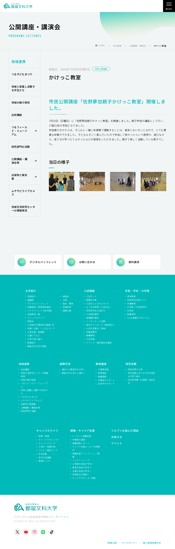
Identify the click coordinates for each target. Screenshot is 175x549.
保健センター (44, 460)
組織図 (31, 299)
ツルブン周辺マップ (47, 450)
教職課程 (102, 376)
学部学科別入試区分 (95, 310)
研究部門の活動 (20, 146)
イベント (116, 443)
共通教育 (131, 303)
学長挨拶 (67, 306)
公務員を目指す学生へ (82, 463)
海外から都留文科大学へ (73, 369)
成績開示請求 (92, 317)
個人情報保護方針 (152, 542)
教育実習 (102, 372)
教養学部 (131, 314)
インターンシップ (80, 460)
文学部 (130, 310)
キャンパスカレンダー (48, 439)
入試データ (91, 296)
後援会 (66, 296)
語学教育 (131, 296)
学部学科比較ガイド (136, 299)
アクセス (64, 516)
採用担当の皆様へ (80, 474)
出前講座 (16, 115)
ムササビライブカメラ (23, 192)
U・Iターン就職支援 (81, 436)
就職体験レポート (80, 443)
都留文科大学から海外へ (73, 372)
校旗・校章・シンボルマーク (41, 328)
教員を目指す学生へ (81, 467)
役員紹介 (32, 296)
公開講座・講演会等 (19, 160)
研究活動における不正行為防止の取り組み (141, 374)
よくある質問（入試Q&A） (99, 306)
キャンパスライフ (47, 430)
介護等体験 (103, 369)
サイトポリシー (130, 542)
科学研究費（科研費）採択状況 (141, 381)
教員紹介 (32, 342)
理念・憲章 (68, 303)
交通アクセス (34, 335)
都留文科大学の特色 (37, 346)
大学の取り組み (35, 338)
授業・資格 (43, 436)
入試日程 (90, 338)
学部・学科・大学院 (137, 291)
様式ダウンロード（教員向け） (100, 324)
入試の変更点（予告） (96, 328)
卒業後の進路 (78, 439)
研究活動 (131, 364)
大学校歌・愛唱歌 (36, 331)
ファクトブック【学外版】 (40, 310)
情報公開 (67, 310)
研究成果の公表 (135, 369)
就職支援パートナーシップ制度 (86, 455)
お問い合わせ (87, 262)
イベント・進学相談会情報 (98, 342)
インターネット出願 (95, 321)
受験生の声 (91, 299)
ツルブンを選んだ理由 (125, 430)
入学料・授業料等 (46, 446)
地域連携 (18, 61)
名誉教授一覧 (34, 314)
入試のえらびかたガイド (97, 303)
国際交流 (65, 364)
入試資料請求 (92, 314)
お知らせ (116, 437)
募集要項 (90, 335)
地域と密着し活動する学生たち (23, 88)
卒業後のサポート (106, 380)
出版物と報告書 (19, 176)
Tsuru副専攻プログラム (138, 317)
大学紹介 (30, 291)
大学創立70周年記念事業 (39, 324)
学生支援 (42, 453)
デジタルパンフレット (43, 262)
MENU (169, 7)
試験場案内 (91, 331)
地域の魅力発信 (20, 102)
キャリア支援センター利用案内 (86, 448)
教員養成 (101, 364)
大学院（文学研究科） (137, 306)
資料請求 (134, 262)
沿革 (65, 299)
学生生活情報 (44, 457)
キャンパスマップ (36, 317)
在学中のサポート (106, 383)
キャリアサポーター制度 (84, 477)
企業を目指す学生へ (81, 470)
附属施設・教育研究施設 (39, 306)
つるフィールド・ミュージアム (19, 130)
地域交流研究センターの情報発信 (23, 208)
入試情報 (89, 291)
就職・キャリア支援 (82, 430)
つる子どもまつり (21, 74)
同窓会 (31, 321)
